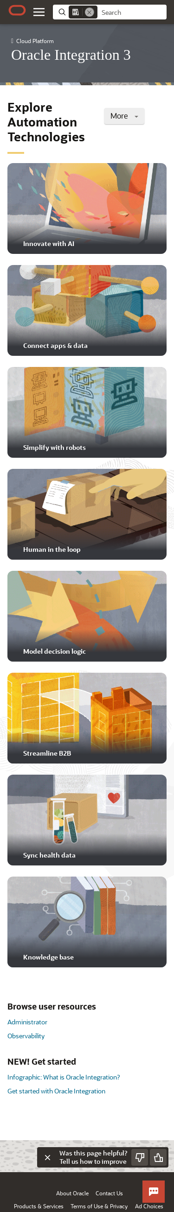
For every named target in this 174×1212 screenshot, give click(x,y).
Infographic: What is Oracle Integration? (63, 1077)
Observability (26, 1035)
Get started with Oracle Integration (56, 1090)
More (124, 115)
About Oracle (72, 1193)
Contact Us (109, 1193)
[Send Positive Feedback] (158, 1157)
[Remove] (89, 12)
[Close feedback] (47, 1157)
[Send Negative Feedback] (139, 1157)
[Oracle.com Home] (17, 10)
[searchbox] (132, 12)
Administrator (27, 1021)
